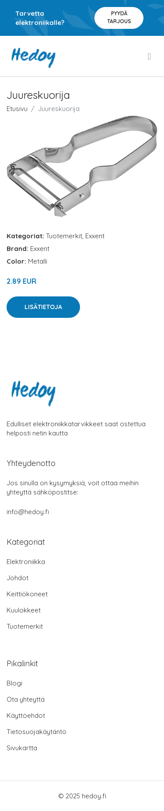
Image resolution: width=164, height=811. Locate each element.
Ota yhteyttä (26, 699)
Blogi (14, 683)
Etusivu (17, 108)
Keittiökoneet (27, 594)
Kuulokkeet (24, 610)
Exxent (95, 236)
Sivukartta (22, 748)
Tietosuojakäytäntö (36, 731)
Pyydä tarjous (119, 17)
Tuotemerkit (64, 236)
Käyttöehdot (26, 715)
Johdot (17, 578)
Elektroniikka (26, 561)
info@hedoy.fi (28, 512)
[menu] (150, 56)
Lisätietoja (43, 307)
